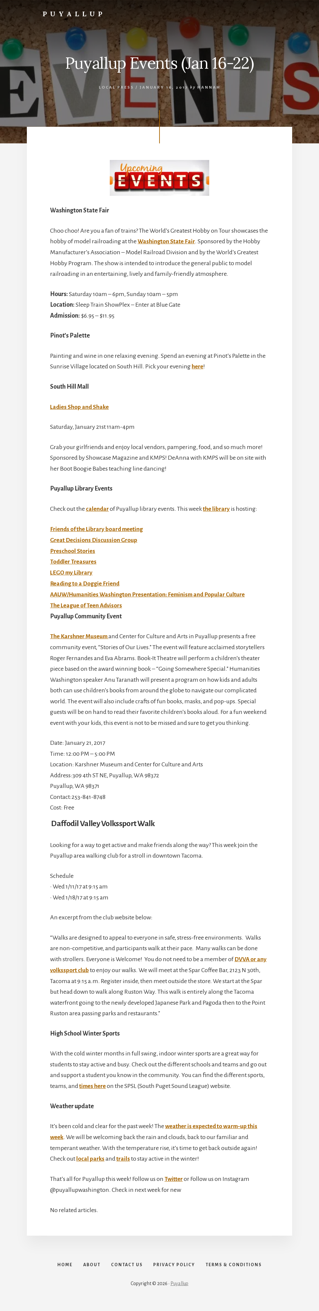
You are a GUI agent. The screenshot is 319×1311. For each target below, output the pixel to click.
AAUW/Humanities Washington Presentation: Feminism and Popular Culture (151, 593)
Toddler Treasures (74, 561)
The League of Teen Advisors (87, 604)
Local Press (116, 87)
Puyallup (74, 14)
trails (123, 1156)
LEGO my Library (72, 571)
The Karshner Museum (80, 635)
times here (93, 1084)
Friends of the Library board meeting (98, 528)
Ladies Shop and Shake (80, 406)
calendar (97, 508)
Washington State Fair (167, 241)
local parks (90, 1156)
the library (217, 508)
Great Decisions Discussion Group (95, 539)
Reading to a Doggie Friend (86, 582)
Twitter (174, 1176)
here (198, 366)
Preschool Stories (73, 550)
